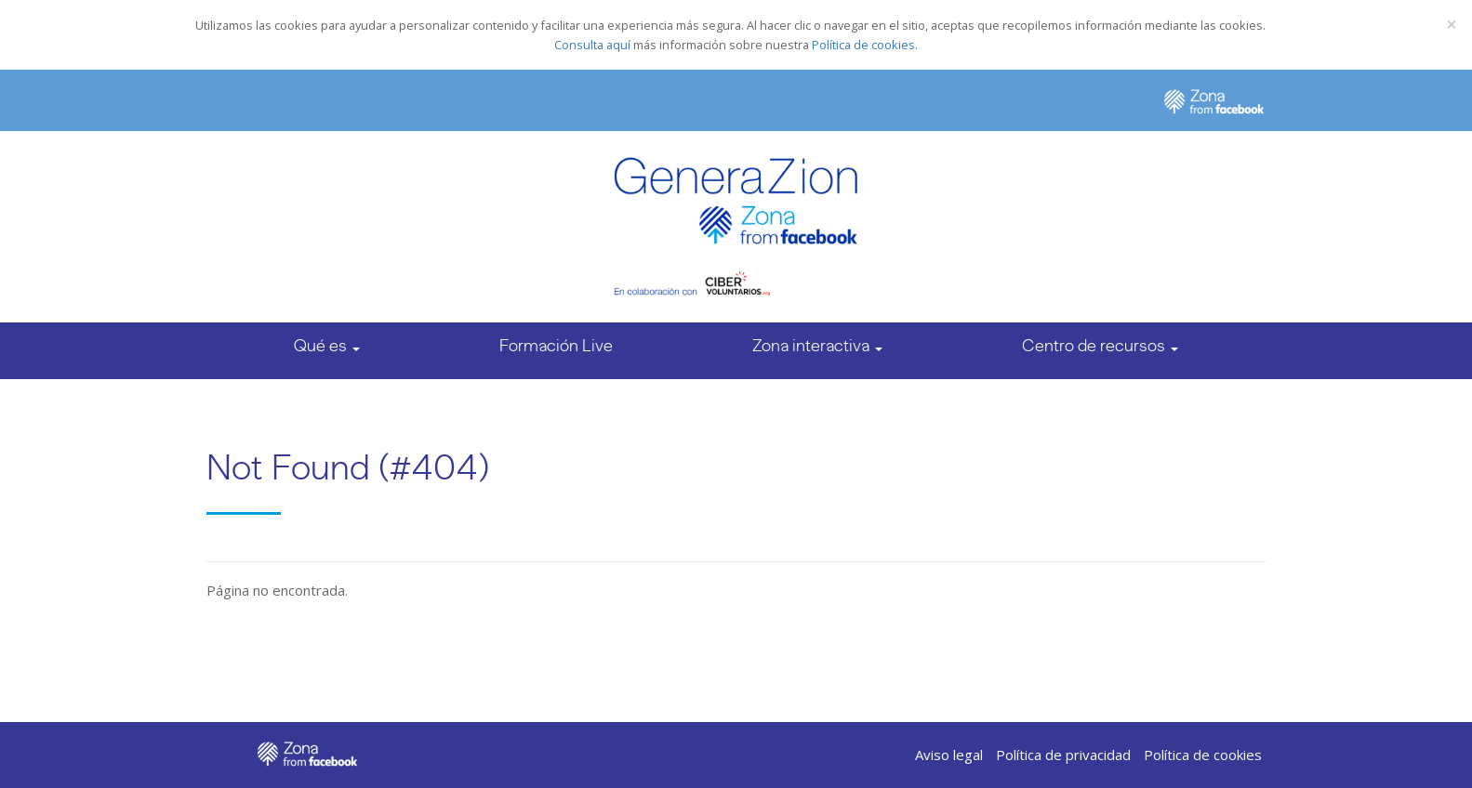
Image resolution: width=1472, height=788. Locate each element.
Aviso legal (949, 754)
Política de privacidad (1063, 754)
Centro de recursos (1100, 345)
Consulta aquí (592, 44)
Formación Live (556, 345)
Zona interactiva (817, 345)
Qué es (327, 345)
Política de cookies (863, 44)
